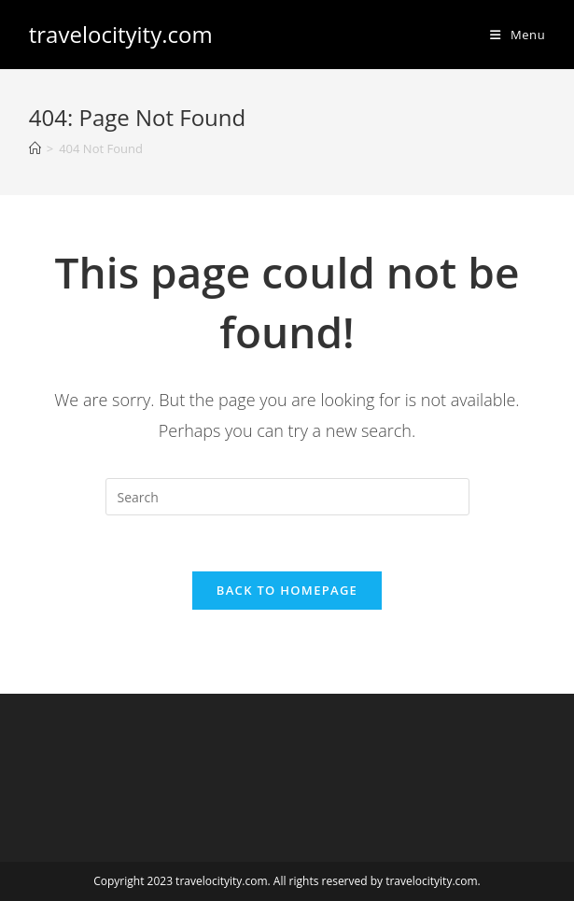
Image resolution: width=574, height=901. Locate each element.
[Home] (35, 148)
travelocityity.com (121, 34)
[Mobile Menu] (517, 34)
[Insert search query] (287, 496)
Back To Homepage (287, 590)
